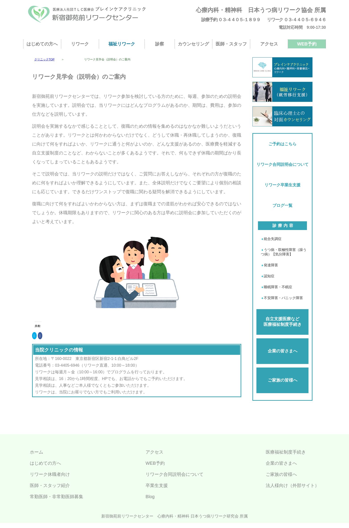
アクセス (269, 43)
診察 (159, 43)
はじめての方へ (42, 43)
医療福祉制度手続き (286, 452)
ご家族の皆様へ (282, 380)
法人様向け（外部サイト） (292, 485)
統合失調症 (273, 239)
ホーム (36, 452)
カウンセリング (193, 43)
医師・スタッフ (231, 43)
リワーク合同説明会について (282, 164)
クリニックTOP (44, 59)
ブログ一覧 (282, 205)
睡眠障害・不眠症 (278, 287)
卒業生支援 (157, 485)
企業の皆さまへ (282, 351)
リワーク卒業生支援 (282, 185)
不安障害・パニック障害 (283, 298)
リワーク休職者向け (50, 474)
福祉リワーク (121, 43)
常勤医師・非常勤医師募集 (56, 496)
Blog (150, 496)
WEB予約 (307, 43)
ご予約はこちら (282, 144)
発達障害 (271, 265)
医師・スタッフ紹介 (50, 485)
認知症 (269, 276)
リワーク (80, 43)
